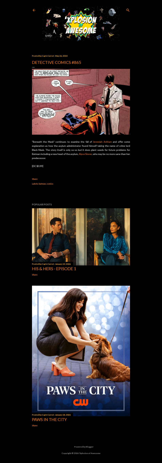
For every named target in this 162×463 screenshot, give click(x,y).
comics (50, 183)
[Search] (128, 9)
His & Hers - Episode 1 (54, 268)
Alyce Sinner (85, 154)
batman (42, 183)
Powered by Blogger (81, 447)
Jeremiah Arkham (102, 141)
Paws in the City (49, 419)
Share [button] (34, 179)
